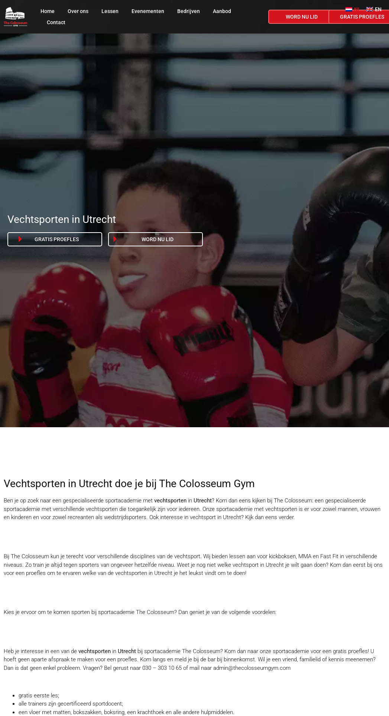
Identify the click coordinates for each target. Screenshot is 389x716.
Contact (56, 22)
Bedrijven (188, 11)
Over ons (78, 11)
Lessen (110, 11)
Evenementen (148, 11)
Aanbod (222, 11)
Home (47, 11)
